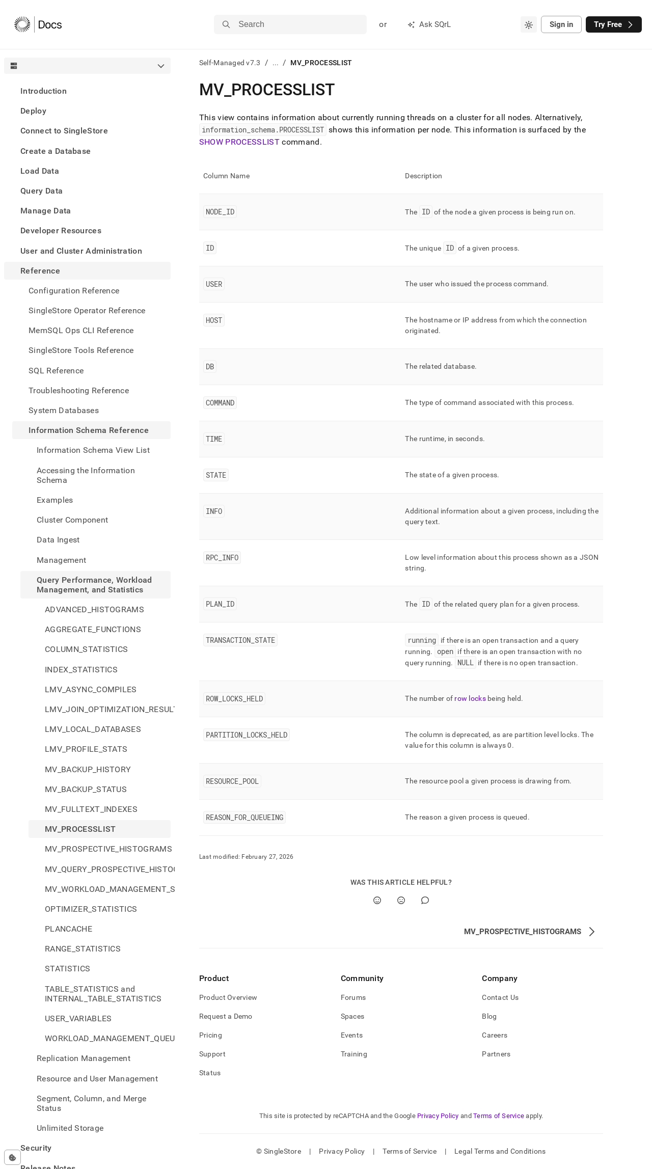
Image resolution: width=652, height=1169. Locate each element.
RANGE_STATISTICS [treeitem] (83, 949)
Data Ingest (58, 540)
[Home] (38, 24)
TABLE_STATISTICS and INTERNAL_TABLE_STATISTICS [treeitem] (103, 993)
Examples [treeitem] (55, 500)
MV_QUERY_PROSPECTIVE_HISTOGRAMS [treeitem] (108, 869)
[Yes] (377, 900)
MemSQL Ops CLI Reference (81, 330)
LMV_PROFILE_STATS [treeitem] (86, 749)
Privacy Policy (438, 1116)
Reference (40, 271)
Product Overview (228, 997)
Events (352, 1035)
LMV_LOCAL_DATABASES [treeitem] (93, 729)
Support (212, 1054)
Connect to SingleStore (64, 130)
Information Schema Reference (89, 430)
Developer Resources (60, 230)
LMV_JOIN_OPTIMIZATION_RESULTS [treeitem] (108, 709)
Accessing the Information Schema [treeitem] (86, 475)
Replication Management (83, 1058)
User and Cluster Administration (81, 251)
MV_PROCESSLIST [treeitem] (80, 829)
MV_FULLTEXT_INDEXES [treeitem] (91, 809)
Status (210, 1073)
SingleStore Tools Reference (81, 350)
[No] (401, 900)
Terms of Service (498, 1116)
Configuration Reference (74, 290)
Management (61, 560)
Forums (353, 997)
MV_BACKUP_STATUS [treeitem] (86, 789)
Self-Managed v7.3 (230, 63)
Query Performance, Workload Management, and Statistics (94, 584)
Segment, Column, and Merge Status (91, 1103)
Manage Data (45, 210)
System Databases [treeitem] (64, 410)
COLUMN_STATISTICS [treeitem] (86, 649)
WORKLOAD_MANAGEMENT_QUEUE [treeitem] (108, 1038)
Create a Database (55, 151)
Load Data (39, 171)
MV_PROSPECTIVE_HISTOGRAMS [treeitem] (108, 849)
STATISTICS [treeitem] (67, 968)
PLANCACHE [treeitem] (68, 929)
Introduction (43, 91)
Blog (489, 1016)
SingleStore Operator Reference (87, 310)
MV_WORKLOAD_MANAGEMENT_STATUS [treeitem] (108, 889)
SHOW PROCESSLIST (239, 142)
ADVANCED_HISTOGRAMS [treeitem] (94, 609)
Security (36, 1148)
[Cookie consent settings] (12, 1157)
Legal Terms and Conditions (500, 1151)
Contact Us (500, 997)
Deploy (33, 111)
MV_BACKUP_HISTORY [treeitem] (88, 769)
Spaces (353, 1016)
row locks (470, 698)
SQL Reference (56, 370)
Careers (494, 1035)
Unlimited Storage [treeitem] (70, 1128)
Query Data (41, 191)
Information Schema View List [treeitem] (93, 450)
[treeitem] (87, 91)
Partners (496, 1054)
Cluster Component (72, 520)
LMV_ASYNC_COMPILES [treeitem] (91, 689)
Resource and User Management (97, 1078)
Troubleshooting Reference (79, 390)
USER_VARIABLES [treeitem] (78, 1018)
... (276, 63)
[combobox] (529, 24)
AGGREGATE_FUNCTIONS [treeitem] (93, 629)
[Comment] (425, 900)
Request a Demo (226, 1016)
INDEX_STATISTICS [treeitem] (81, 669)
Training (354, 1054)
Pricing (210, 1035)
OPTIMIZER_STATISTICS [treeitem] (91, 909)
